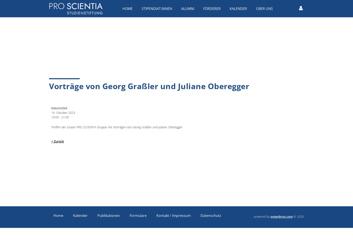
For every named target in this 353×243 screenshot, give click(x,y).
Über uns (265, 8)
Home (128, 8)
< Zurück (57, 141)
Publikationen (108, 215)
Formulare (138, 215)
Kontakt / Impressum (173, 215)
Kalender (239, 8)
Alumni (188, 8)
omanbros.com (281, 216)
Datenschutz (210, 215)
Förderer (213, 8)
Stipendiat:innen (158, 8)
